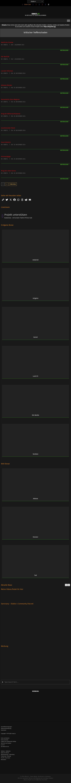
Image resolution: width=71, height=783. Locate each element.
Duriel (35, 337)
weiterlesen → (65, 50)
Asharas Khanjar (6, 85)
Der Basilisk (5, 57)
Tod (35, 575)
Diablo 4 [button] (37, 1)
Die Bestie (35, 415)
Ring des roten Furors (8, 171)
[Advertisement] (35, 662)
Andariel (36, 260)
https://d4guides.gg (50, 26)
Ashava (35, 498)
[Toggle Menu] (68, 21)
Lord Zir (35, 376)
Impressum (3, 730)
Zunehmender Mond (8, 128)
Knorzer (35, 537)
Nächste (13, 184)
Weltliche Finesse (7, 42)
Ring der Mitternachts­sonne (10, 114)
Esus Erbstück (6, 142)
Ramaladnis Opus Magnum (10, 99)
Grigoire (35, 298)
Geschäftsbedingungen (6, 726)
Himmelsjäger (6, 156)
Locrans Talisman (7, 71)
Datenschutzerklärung (6, 728)
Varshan (35, 454)
